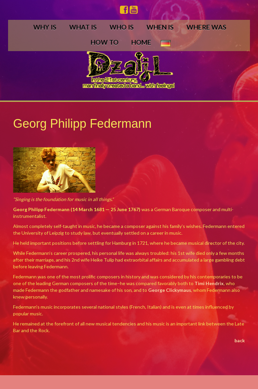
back (239, 340)
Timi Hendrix (209, 283)
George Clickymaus (169, 290)
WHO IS (122, 27)
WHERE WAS (206, 27)
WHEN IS (160, 27)
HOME (141, 42)
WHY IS (44, 27)
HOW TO (105, 42)
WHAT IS (83, 27)
